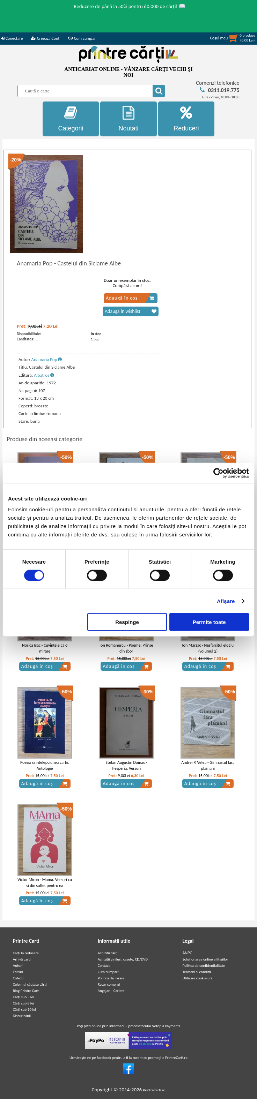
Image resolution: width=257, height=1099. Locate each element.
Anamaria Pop (46, 359)
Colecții (18, 978)
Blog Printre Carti (26, 990)
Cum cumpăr (82, 38)
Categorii (71, 119)
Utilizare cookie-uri (197, 978)
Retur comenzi (109, 984)
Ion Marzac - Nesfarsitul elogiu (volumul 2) (208, 648)
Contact (104, 965)
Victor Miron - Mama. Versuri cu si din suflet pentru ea (44, 882)
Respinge (127, 622)
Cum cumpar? (108, 972)
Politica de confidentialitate (204, 965)
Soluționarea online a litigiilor (205, 959)
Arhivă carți (22, 959)
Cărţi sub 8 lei (23, 1003)
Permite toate (209, 622)
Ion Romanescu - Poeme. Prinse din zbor (126, 648)
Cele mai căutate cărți (30, 984)
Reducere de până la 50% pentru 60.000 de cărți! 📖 (129, 6)
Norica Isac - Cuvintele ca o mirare (44, 648)
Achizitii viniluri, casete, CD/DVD (123, 959)
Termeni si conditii (197, 972)
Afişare (226, 601)
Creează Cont (45, 38)
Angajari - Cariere (111, 990)
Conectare (12, 38)
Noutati (128, 119)
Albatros (44, 375)
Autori (18, 965)
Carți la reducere (26, 953)
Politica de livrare (111, 978)
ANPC (187, 952)
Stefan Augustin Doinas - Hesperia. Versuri (126, 765)
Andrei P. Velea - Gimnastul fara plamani (207, 765)
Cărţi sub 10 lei (24, 1009)
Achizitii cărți (108, 953)
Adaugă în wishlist (130, 311)
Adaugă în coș (130, 298)
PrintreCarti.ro (154, 1090)
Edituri (18, 972)
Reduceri (186, 119)
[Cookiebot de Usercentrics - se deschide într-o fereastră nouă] (218, 473)
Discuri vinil (22, 1016)
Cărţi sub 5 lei (23, 997)
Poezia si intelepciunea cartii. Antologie (44, 765)
